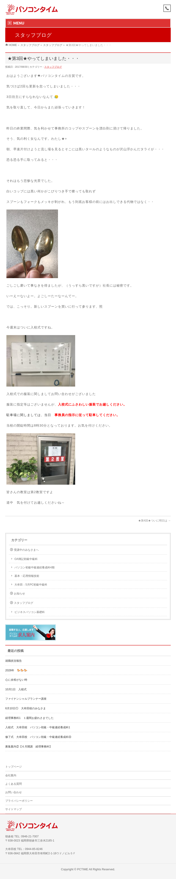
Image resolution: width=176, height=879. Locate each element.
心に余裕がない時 (16, 679)
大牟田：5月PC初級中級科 (30, 584)
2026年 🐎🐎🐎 (16, 670)
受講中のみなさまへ (26, 549)
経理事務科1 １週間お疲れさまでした (29, 718)
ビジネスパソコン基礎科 (29, 612)
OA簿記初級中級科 (26, 559)
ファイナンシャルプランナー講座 (27, 698)
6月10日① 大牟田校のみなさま (25, 708)
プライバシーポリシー (19, 800)
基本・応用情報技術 (26, 576)
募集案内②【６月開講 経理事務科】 (28, 746)
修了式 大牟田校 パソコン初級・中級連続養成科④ (38, 737)
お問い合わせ (13, 792)
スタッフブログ (53, 66)
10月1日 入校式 (16, 689)
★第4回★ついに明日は (154, 520)
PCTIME (82, 869)
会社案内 (10, 775)
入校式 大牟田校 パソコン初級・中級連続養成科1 (37, 727)
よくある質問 (13, 783)
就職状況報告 (13, 660)
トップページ (13, 766)
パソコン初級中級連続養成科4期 (34, 567)
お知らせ (19, 593)
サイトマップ (13, 809)
